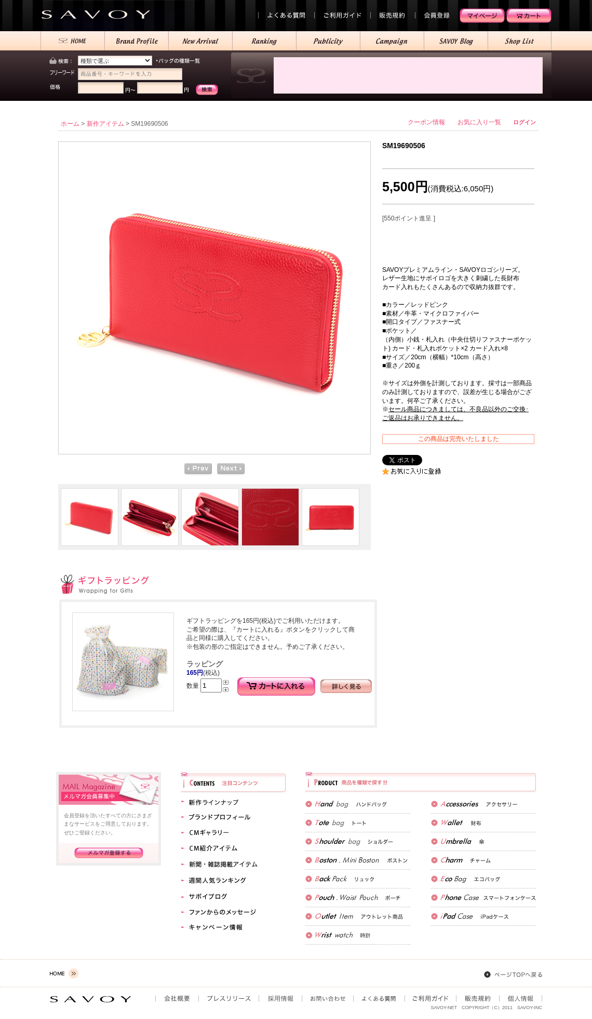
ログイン (524, 122)
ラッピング (204, 664)
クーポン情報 (426, 122)
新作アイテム (105, 123)
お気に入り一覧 (479, 122)
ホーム (70, 123)
